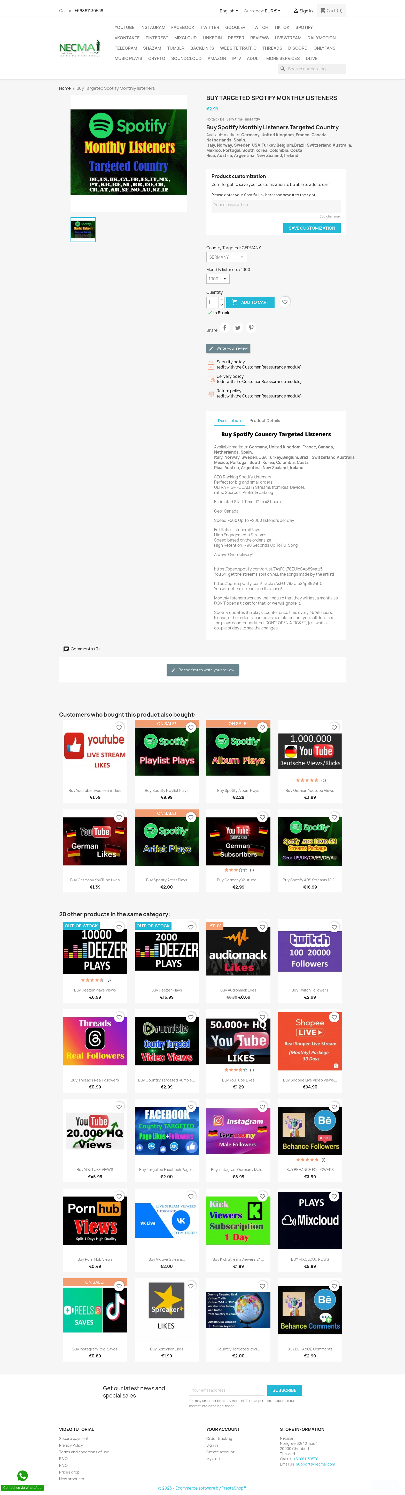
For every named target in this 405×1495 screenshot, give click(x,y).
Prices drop (69, 1472)
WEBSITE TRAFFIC (238, 48)
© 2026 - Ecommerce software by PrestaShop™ (202, 1488)
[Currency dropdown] (273, 11)
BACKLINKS (202, 48)
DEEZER (236, 38)
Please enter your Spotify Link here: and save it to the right (263, 194)
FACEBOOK (182, 27)
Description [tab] (229, 420)
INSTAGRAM (153, 27)
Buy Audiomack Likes (238, 990)
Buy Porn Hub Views (95, 1259)
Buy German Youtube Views (310, 790)
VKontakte (127, 38)
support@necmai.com (315, 1464)
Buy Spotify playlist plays (167, 790)
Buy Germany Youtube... (238, 879)
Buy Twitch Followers (310, 990)
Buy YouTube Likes (238, 1080)
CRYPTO (156, 58)
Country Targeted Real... (238, 1349)
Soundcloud (186, 58)
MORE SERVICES (283, 58)
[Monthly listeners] (218, 279)
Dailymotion (321, 38)
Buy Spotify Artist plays (166, 879)
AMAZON (217, 58)
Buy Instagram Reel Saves (95, 1349)
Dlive (311, 58)
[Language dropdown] (230, 11)
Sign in (212, 1445)
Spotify (304, 27)
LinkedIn (212, 38)
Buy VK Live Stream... (167, 1259)
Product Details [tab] (265, 420)
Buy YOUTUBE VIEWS (95, 1169)
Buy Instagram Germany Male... (238, 1169)
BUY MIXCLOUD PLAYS (310, 1259)
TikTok (282, 27)
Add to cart (250, 302)
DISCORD (298, 48)
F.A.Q (63, 1458)
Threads (272, 48)
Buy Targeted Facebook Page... (166, 1169)
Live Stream (288, 38)
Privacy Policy (71, 1445)
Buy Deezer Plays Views (95, 990)
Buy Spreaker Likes (166, 1349)
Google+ (235, 27)
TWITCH (260, 27)
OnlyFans (325, 48)
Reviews (259, 38)
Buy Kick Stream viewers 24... (238, 1259)
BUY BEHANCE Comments (310, 1349)
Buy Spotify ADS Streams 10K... (310, 879)
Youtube (125, 27)
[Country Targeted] (226, 257)
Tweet (238, 332)
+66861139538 (88, 10)
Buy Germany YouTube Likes (95, 879)
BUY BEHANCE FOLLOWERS (310, 1169)
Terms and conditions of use (84, 1451)
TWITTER (209, 27)
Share (225, 332)
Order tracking (219, 1438)
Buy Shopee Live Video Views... (310, 1080)
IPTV (236, 58)
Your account (223, 1429)
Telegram (126, 48)
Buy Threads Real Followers (95, 1080)
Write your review (228, 348)
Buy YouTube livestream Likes (95, 790)
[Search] (312, 69)
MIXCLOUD (185, 38)
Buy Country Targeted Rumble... (166, 1080)
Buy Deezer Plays (166, 990)
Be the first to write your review (202, 670)
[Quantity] (212, 302)
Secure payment (74, 1438)
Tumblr (175, 48)
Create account (220, 1451)
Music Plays (128, 58)
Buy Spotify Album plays (238, 790)
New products (71, 1478)
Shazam (152, 48)
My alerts (214, 1458)
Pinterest (157, 38)
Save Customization (312, 228)
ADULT (253, 58)
